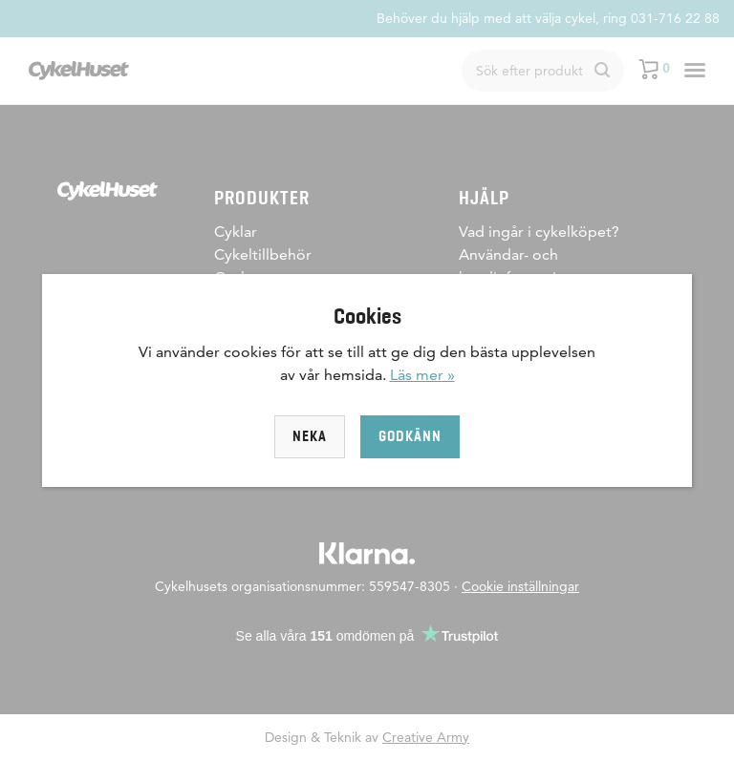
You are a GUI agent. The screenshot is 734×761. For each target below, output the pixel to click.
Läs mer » (422, 375)
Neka (309, 436)
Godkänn (410, 436)
